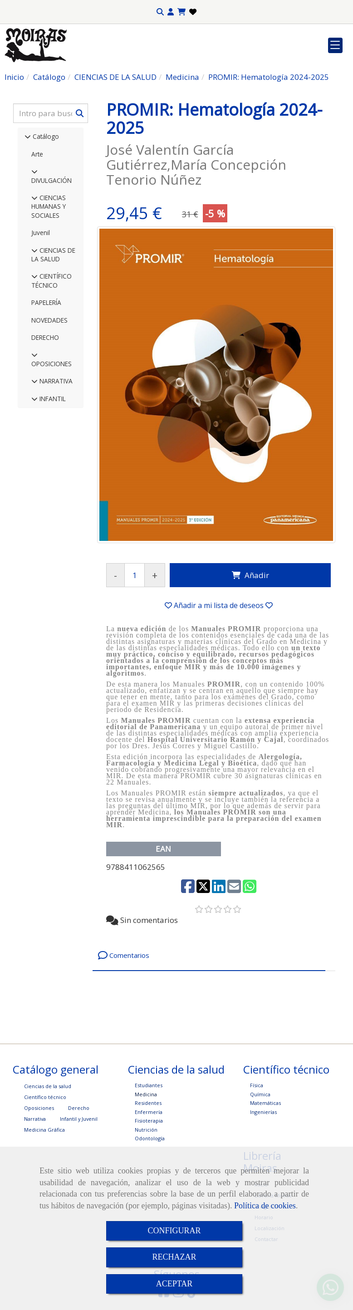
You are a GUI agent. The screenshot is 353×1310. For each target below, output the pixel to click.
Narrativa (35, 1118)
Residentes (148, 1102)
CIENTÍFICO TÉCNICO (51, 280)
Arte (37, 154)
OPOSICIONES (51, 363)
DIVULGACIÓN (51, 180)
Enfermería (148, 1112)
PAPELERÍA (46, 302)
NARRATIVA (55, 381)
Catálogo (45, 136)
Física (256, 1085)
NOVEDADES (49, 320)
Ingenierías (263, 1112)
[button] (171, 12)
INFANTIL (52, 398)
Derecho (78, 1107)
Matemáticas (265, 1102)
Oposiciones (39, 1107)
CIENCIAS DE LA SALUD (53, 254)
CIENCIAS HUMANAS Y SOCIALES (48, 206)
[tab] (209, 955)
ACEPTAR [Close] (174, 1283)
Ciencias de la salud (47, 1086)
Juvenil (40, 232)
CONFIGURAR (174, 1230)
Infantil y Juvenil (79, 1118)
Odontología (150, 1138)
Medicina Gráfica (44, 1129)
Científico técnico (45, 1097)
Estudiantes (148, 1085)
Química (260, 1094)
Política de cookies (265, 1205)
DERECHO (45, 337)
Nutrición (146, 1129)
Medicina (146, 1094)
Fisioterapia (149, 1120)
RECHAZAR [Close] (174, 1256)
